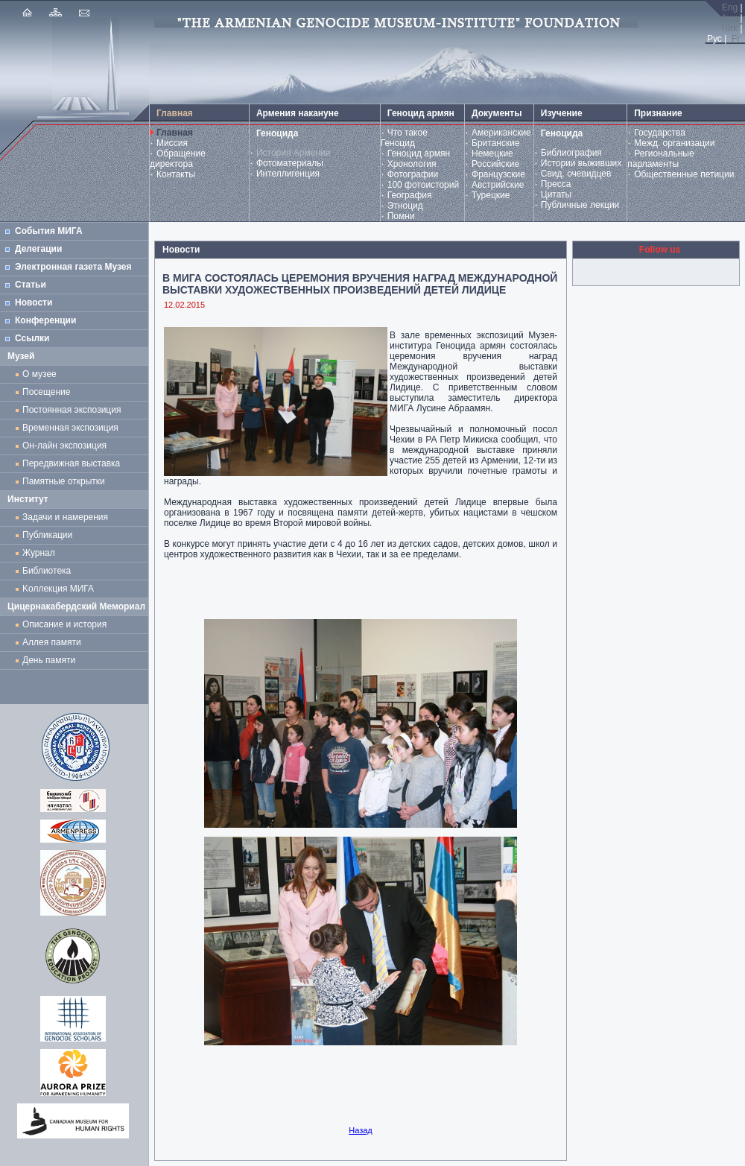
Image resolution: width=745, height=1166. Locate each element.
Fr (736, 39)
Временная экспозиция (70, 427)
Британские (496, 143)
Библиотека (46, 570)
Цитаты (556, 194)
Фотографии (413, 174)
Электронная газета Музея (73, 267)
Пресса (556, 184)
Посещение (46, 392)
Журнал (41, 553)
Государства (659, 132)
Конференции (45, 320)
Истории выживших (581, 163)
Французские (498, 174)
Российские (495, 164)
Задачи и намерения (65, 517)
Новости (33, 302)
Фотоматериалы (289, 163)
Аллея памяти (51, 642)
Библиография (571, 153)
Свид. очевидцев (576, 173)
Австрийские (498, 185)
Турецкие (491, 195)
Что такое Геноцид (404, 137)
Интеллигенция (288, 173)
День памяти (48, 660)
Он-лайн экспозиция (67, 445)
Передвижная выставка (73, 463)
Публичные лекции (580, 205)
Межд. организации (674, 143)
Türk (729, 28)
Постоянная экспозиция (71, 410)
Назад (360, 1130)
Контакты (175, 174)
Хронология (412, 164)
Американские (501, 132)
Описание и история (64, 624)
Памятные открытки (66, 481)
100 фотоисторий (423, 185)
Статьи (30, 284)
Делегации (38, 249)
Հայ (729, 18)
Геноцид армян (418, 153)
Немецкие (492, 153)
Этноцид (405, 205)
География (409, 195)
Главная (174, 132)
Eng (730, 7)
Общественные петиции (684, 174)
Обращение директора (178, 158)
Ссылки (32, 338)
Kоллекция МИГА (58, 588)
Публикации (47, 535)
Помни (401, 216)
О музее (39, 374)
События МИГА (49, 231)
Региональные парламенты (660, 158)
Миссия (172, 143)
